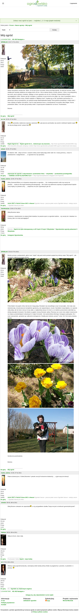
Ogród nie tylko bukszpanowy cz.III (25, 229)
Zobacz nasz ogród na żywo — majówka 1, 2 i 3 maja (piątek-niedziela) (36, 20)
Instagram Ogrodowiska (15, 235)
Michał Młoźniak (68, 600)
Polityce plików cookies (40, 612)
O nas (3, 600)
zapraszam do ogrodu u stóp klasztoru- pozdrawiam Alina (26, 173)
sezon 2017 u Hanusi (27, 203)
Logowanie (73, 3)
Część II (39, 229)
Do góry (3, 116)
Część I (44, 229)
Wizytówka (50, 229)
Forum (12, 25)
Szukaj (54, 30)
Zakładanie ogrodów (29, 600)
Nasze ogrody (19, 25)
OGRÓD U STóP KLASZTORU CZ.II (20, 175)
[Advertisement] (39, 12)
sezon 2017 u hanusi (14, 203)
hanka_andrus (5, 179)
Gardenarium (5, 208)
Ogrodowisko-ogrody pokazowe (66, 229)
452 (16, 39)
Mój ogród (29, 25)
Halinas (3, 532)
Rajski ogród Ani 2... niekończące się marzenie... (35, 144)
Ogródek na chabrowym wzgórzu (21, 589)
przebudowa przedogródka (63, 173)
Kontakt (3, 604)
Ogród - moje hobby (26, 559)
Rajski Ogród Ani (13, 144)
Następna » (21, 39)
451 (13, 39)
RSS (47, 601)
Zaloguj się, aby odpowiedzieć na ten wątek (39, 595)
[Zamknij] (76, 21)
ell (2, 562)
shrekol (3, 502)
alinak (3, 149)
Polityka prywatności (7, 602)
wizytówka (49, 173)
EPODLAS (4, 42)
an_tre (3, 119)
